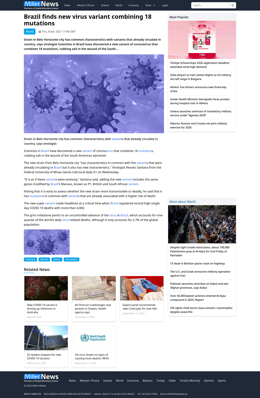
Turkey (161, 380)
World (118, 5)
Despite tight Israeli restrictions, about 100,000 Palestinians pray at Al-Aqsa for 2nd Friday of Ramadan (199, 251)
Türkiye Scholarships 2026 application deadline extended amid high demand (199, 65)
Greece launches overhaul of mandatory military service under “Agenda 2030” (200, 113)
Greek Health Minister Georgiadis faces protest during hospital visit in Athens (199, 101)
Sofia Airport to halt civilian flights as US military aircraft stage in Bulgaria (200, 77)
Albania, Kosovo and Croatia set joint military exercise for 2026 (198, 125)
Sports (222, 380)
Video (172, 380)
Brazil (45, 151)
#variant (30, 259)
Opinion (209, 380)
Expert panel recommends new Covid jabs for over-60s (140, 306)
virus (109, 151)
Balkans (148, 380)
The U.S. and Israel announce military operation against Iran (200, 273)
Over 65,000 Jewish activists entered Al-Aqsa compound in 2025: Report (198, 298)
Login (165, 5)
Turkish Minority (190, 380)
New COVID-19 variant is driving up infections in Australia (42, 308)
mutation (145, 151)
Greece (105, 5)
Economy (134, 5)
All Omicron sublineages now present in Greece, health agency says (93, 308)
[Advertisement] (202, 164)
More (150, 5)
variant (117, 139)
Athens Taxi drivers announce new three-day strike (198, 89)
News (67, 5)
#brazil (44, 259)
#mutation (71, 259)
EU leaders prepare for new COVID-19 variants (44, 356)
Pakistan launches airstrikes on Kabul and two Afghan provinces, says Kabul (199, 285)
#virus (56, 259)
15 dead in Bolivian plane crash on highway (197, 263)
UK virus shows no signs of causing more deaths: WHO (92, 356)
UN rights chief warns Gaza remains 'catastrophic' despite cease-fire (201, 310)
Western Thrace (86, 5)
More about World (182, 202)
